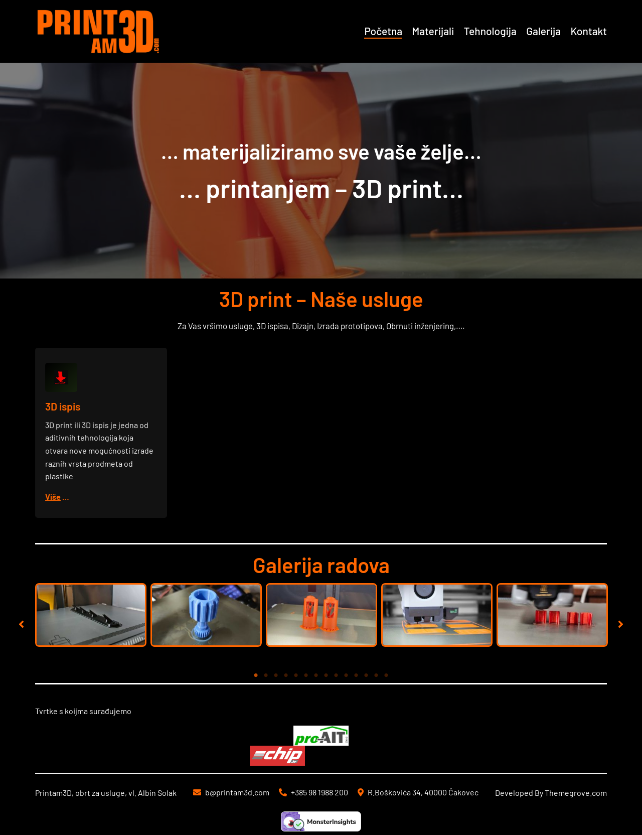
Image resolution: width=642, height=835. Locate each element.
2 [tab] (266, 675)
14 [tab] (386, 675)
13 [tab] (376, 675)
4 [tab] (286, 675)
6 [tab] (306, 675)
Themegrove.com (576, 792)
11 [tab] (356, 675)
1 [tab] (256, 675)
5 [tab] (296, 675)
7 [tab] (316, 675)
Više (53, 495)
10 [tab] (346, 675)
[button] (21, 624)
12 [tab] (366, 675)
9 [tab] (336, 675)
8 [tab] (326, 675)
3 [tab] (276, 675)
